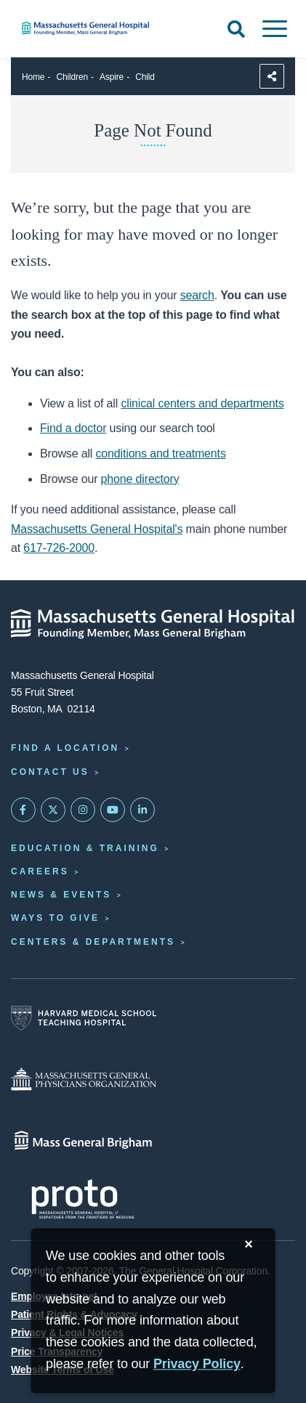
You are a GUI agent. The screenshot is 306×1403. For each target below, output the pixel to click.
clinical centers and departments (202, 403)
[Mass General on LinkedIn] (142, 809)
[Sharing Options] (271, 76)
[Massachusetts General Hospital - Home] (153, 624)
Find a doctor (73, 428)
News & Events (61, 895)
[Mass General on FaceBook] (23, 809)
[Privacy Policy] (197, 1364)
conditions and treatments (161, 453)
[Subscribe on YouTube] (112, 809)
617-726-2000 (58, 548)
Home (33, 77)
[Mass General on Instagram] (83, 809)
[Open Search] (236, 29)
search (197, 295)
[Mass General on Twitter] (53, 809)
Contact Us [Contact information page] (50, 772)
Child (145, 77)
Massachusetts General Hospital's (96, 529)
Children (72, 77)
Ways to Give (55, 918)
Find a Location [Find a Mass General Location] (65, 748)
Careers (40, 871)
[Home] (102, 28)
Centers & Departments (93, 942)
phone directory (140, 479)
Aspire (112, 77)
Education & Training (85, 848)
